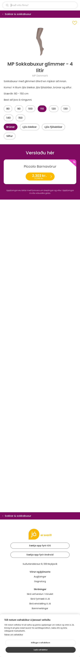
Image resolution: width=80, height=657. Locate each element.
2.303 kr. (40, 176)
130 (65, 109)
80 (8, 109)
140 (8, 118)
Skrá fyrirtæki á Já (40, 598)
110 (42, 109)
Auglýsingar (40, 576)
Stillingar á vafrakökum (40, 643)
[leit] (40, 5)
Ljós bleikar (30, 127)
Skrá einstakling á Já (40, 603)
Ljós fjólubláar (53, 127)
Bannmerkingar (40, 608)
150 (20, 118)
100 (30, 109)
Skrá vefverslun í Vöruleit (40, 594)
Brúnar (10, 127)
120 (54, 109)
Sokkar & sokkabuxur (18, 14)
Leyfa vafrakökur (41, 650)
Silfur (9, 136)
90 (19, 109)
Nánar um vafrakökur (13, 634)
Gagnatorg (40, 581)
